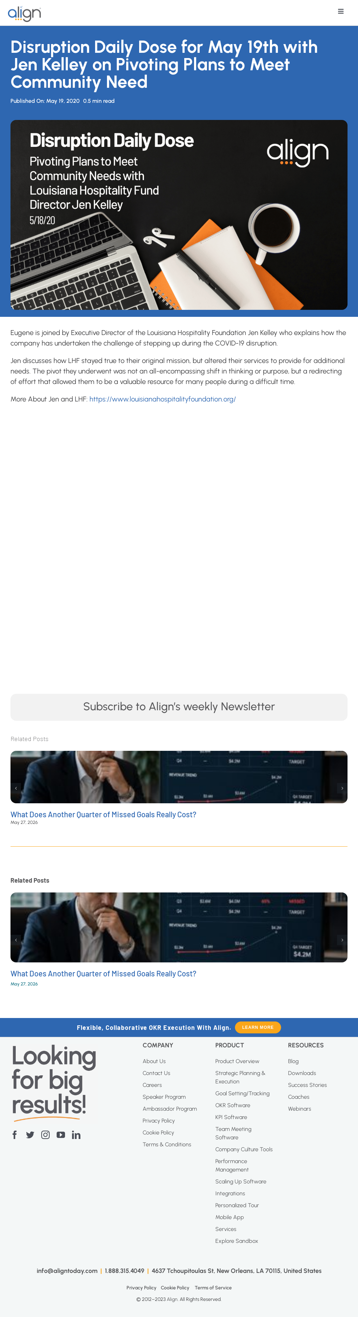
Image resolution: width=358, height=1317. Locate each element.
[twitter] (30, 1135)
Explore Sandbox (236, 1241)
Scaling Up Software (240, 1181)
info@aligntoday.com (67, 1271)
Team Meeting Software (233, 1133)
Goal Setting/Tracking (242, 1093)
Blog (293, 1061)
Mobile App (229, 1217)
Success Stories (307, 1085)
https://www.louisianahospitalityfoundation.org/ (163, 399)
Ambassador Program (170, 1108)
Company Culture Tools (244, 1149)
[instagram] (45, 1135)
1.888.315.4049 (124, 1271)
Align (172, 1299)
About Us (154, 1061)
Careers (152, 1085)
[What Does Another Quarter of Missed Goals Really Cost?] (179, 755)
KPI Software (231, 1117)
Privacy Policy (159, 1120)
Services (225, 1229)
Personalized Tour (237, 1205)
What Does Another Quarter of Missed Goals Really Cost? (103, 814)
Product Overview (237, 1061)
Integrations (230, 1193)
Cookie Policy (158, 1132)
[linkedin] (76, 1135)
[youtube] (61, 1135)
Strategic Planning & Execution (240, 1077)
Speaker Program (164, 1097)
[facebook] (14, 1135)
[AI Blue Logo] (25, 9)
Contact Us (156, 1073)
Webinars (299, 1108)
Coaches (298, 1097)
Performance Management (232, 1165)
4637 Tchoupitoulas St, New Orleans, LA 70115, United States (237, 1271)
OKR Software (232, 1105)
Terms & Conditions (167, 1144)
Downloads (302, 1073)
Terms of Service (213, 1288)
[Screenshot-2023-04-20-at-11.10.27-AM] (54, 1048)
